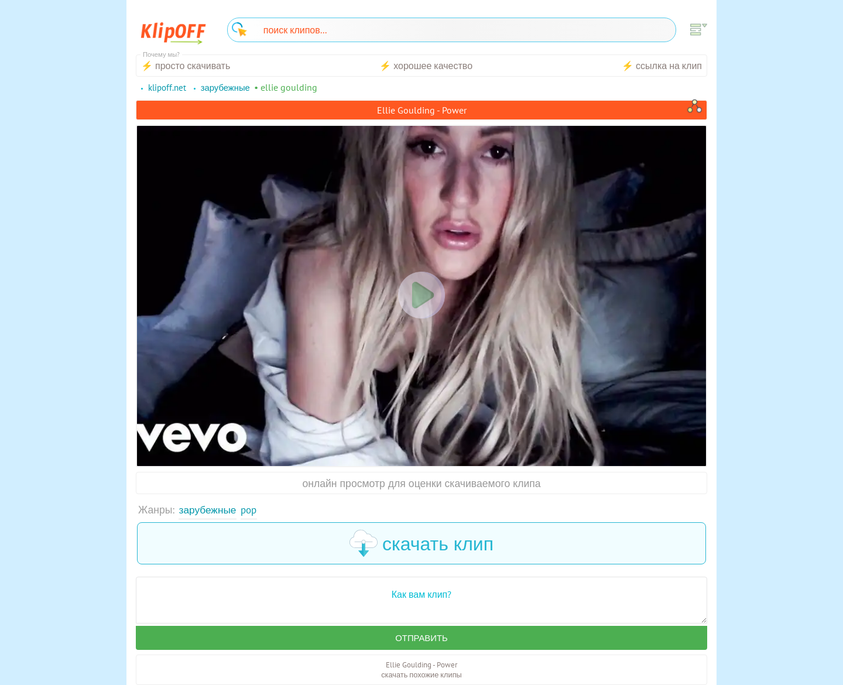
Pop (250, 509)
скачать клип (421, 543)
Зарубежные (208, 509)
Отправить (421, 638)
